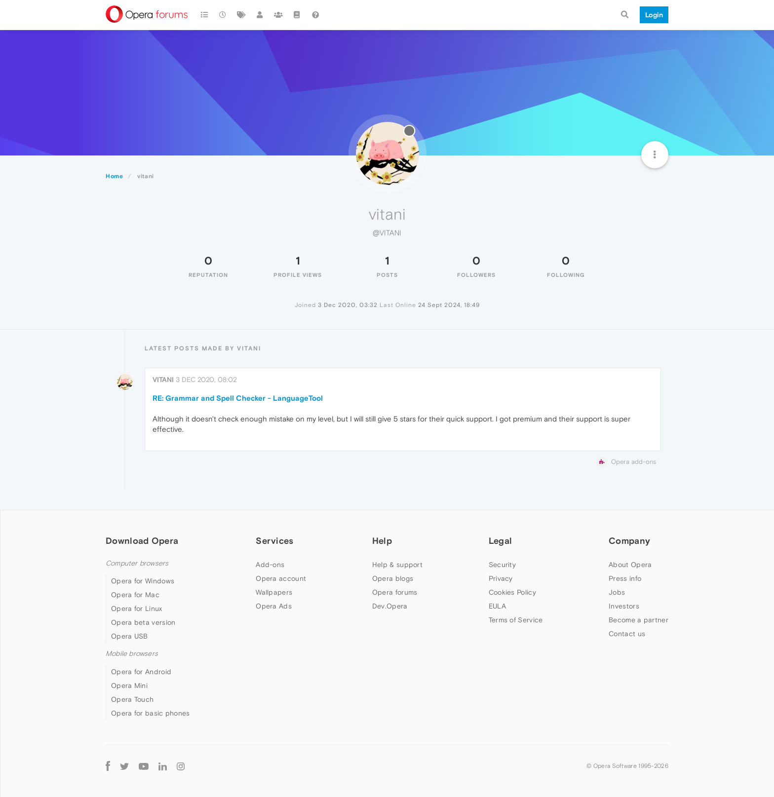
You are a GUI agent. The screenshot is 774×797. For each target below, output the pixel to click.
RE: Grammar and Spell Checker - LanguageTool (238, 398)
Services (274, 540)
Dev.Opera (390, 606)
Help (382, 540)
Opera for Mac (135, 595)
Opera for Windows (142, 581)
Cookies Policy (512, 592)
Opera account (281, 578)
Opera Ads (274, 606)
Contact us (627, 634)
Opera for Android (141, 672)
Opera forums (395, 592)
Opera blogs (392, 578)
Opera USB (129, 636)
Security (502, 565)
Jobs (617, 592)
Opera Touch (132, 699)
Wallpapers (274, 592)
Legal (500, 540)
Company (629, 540)
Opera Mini (129, 685)
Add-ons (270, 565)
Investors (624, 606)
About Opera (630, 565)
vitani (163, 379)
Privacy (501, 578)
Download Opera (142, 540)
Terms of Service (516, 620)
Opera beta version (143, 622)
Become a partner (638, 620)
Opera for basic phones (150, 713)
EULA (497, 606)
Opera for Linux (136, 608)
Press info (625, 578)
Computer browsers (137, 563)
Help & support (397, 565)
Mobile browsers (132, 653)
